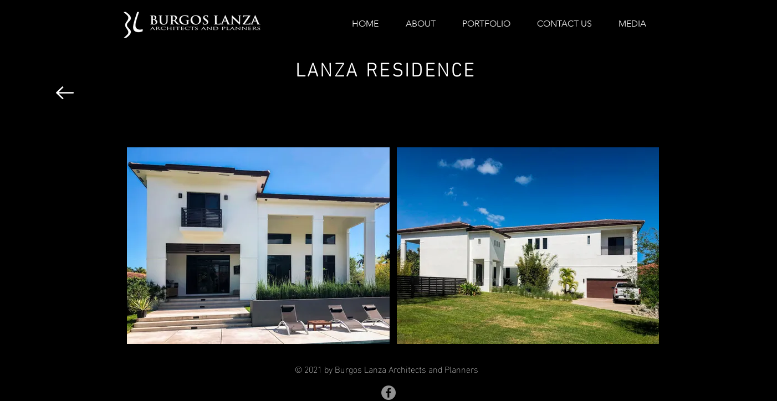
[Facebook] (388, 392)
